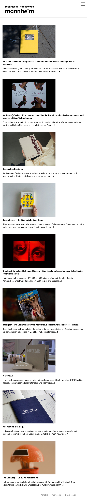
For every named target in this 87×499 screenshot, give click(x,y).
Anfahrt (44, 495)
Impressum (56, 495)
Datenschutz (70, 495)
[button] (83, 4)
